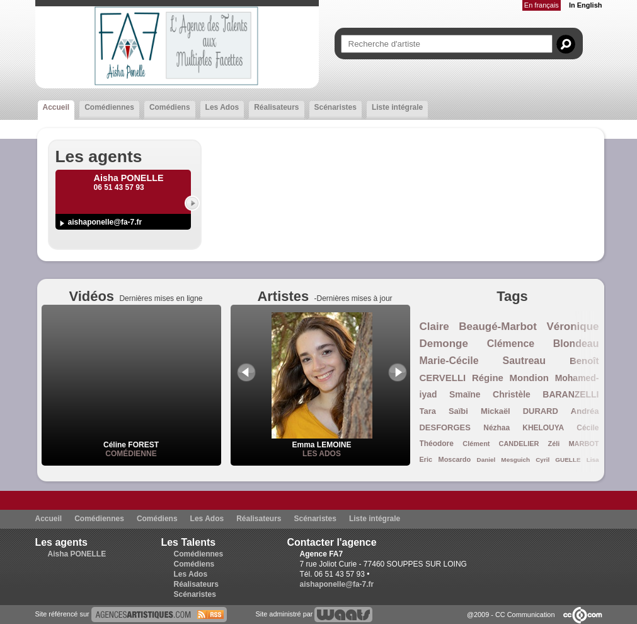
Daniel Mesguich (504, 459)
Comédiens (169, 107)
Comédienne (130, 453)
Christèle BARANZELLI (546, 394)
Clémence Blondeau (543, 343)
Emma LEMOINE (322, 440)
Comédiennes (109, 107)
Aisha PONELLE (77, 554)
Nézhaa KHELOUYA (523, 427)
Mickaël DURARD (519, 411)
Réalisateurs (276, 107)
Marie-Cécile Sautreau (483, 360)
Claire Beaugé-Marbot (478, 327)
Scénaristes (335, 107)
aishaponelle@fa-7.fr (105, 222)
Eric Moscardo (445, 459)
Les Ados (222, 107)
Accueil (56, 107)
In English (585, 5)
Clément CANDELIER (500, 443)
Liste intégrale (397, 107)
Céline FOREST (131, 444)
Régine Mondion (510, 377)
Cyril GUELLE (558, 459)
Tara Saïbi (444, 411)
